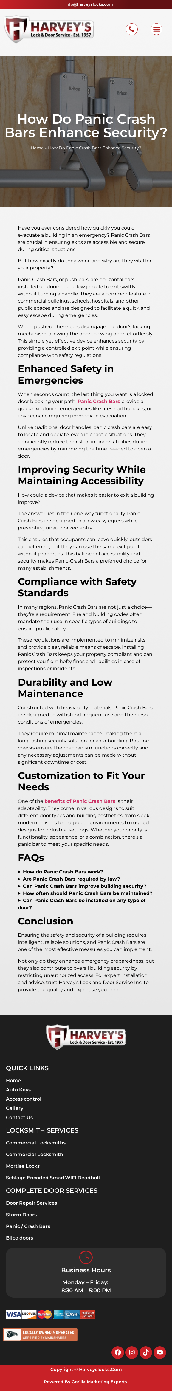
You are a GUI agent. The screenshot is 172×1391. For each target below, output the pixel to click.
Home (37, 147)
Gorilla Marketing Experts (100, 1381)
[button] (156, 29)
